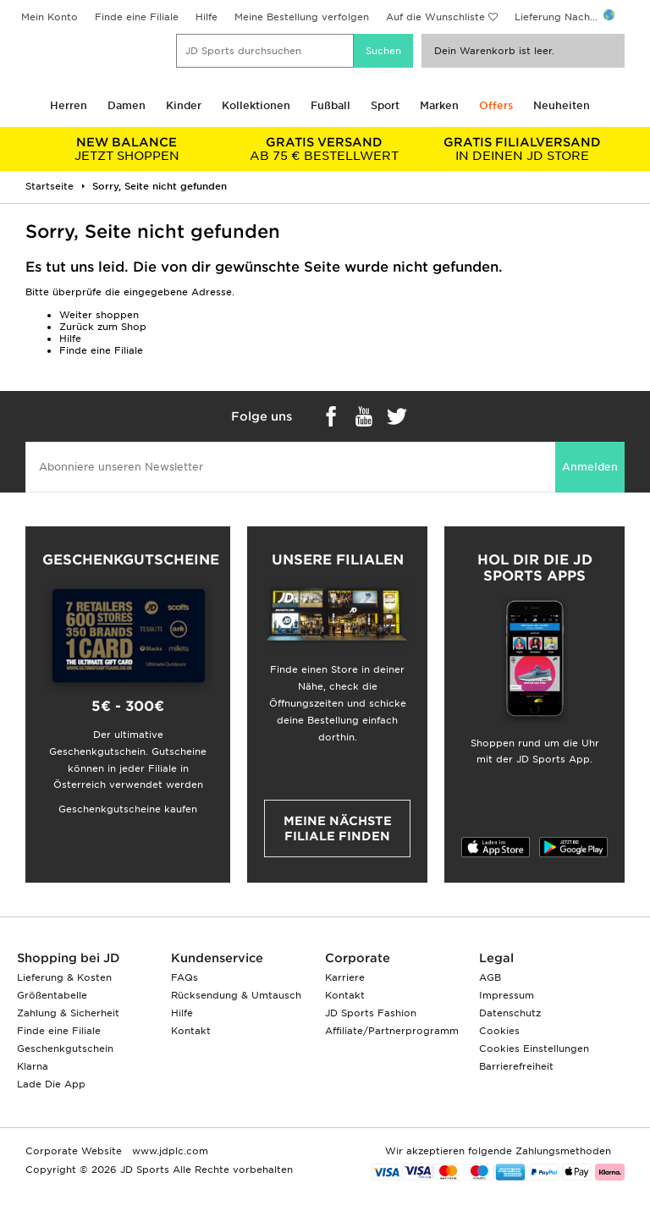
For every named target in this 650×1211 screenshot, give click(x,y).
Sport (385, 105)
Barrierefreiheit (516, 1066)
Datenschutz (510, 1013)
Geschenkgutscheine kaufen (127, 809)
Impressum (506, 995)
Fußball (330, 105)
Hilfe (207, 17)
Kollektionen (256, 105)
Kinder (183, 105)
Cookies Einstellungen (534, 1048)
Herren (68, 105)
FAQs (184, 977)
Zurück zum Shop (102, 327)
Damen (126, 105)
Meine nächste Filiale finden (338, 828)
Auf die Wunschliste (435, 17)
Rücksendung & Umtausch (236, 995)
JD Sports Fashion (370, 1013)
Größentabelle (52, 995)
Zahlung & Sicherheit (68, 1013)
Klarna (32, 1066)
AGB (490, 977)
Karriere (345, 977)
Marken (439, 105)
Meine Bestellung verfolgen (301, 17)
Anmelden (590, 466)
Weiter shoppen (99, 315)
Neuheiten (561, 105)
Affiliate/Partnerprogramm (392, 1031)
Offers (496, 105)
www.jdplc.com (168, 1151)
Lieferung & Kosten (64, 977)
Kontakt (191, 1031)
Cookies (499, 1031)
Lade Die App (51, 1084)
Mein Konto (49, 17)
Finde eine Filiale (137, 17)
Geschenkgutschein (65, 1048)
